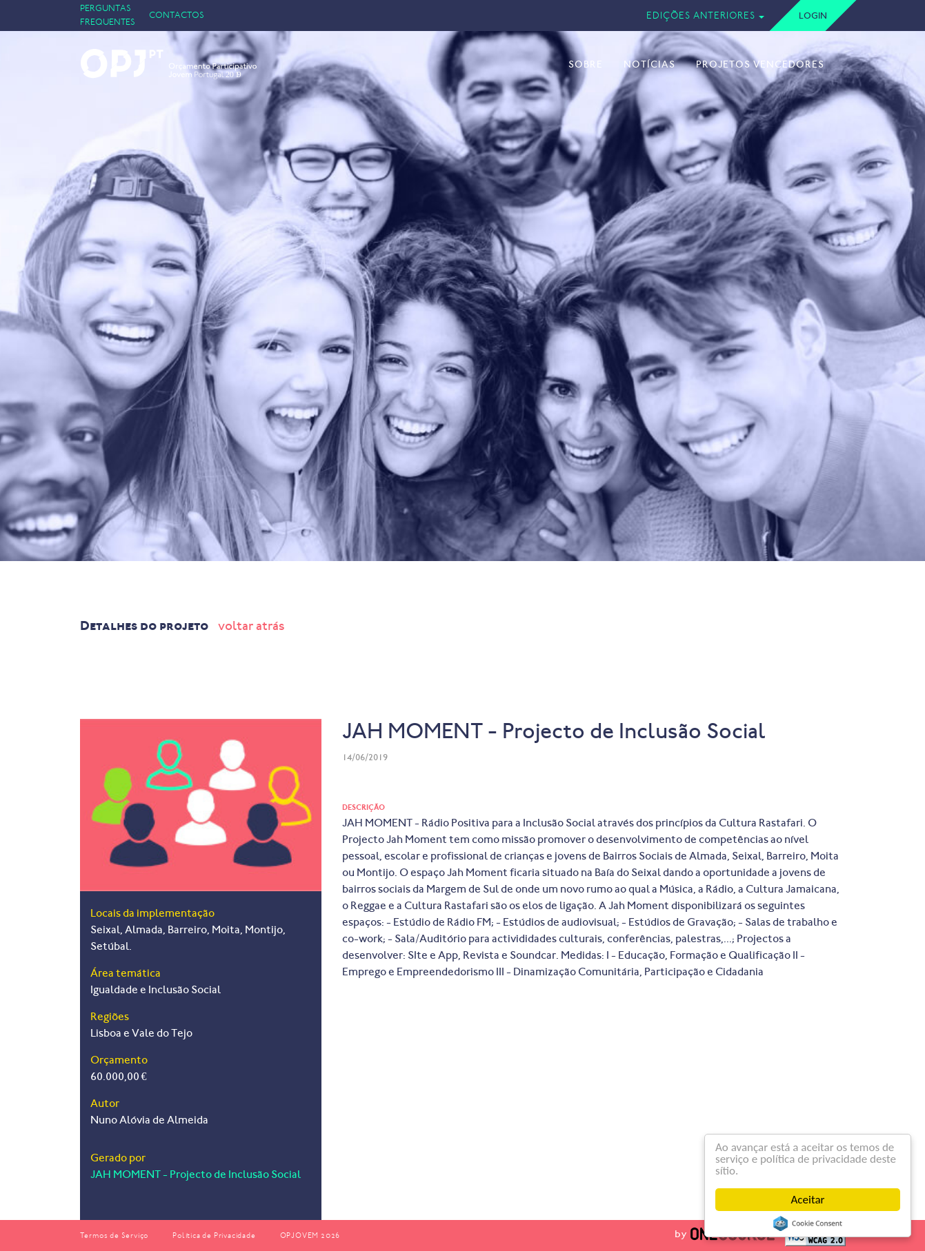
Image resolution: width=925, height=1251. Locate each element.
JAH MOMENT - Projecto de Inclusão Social (195, 1174)
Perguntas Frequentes (107, 15)
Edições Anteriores (700, 15)
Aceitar (808, 1199)
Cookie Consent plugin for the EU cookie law (807, 1223)
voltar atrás (251, 625)
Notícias (649, 64)
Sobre (585, 64)
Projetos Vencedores (760, 64)
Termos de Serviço (114, 1235)
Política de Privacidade (213, 1235)
